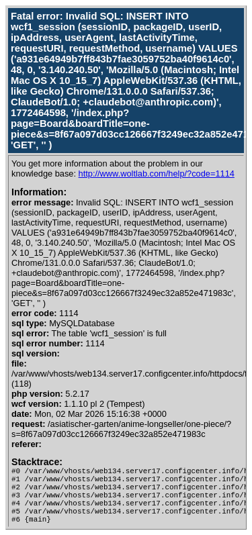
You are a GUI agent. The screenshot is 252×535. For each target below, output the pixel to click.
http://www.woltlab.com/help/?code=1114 (157, 173)
